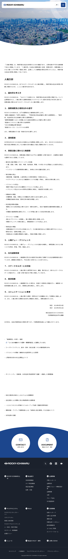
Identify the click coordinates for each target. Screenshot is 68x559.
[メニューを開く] (63, 5)
